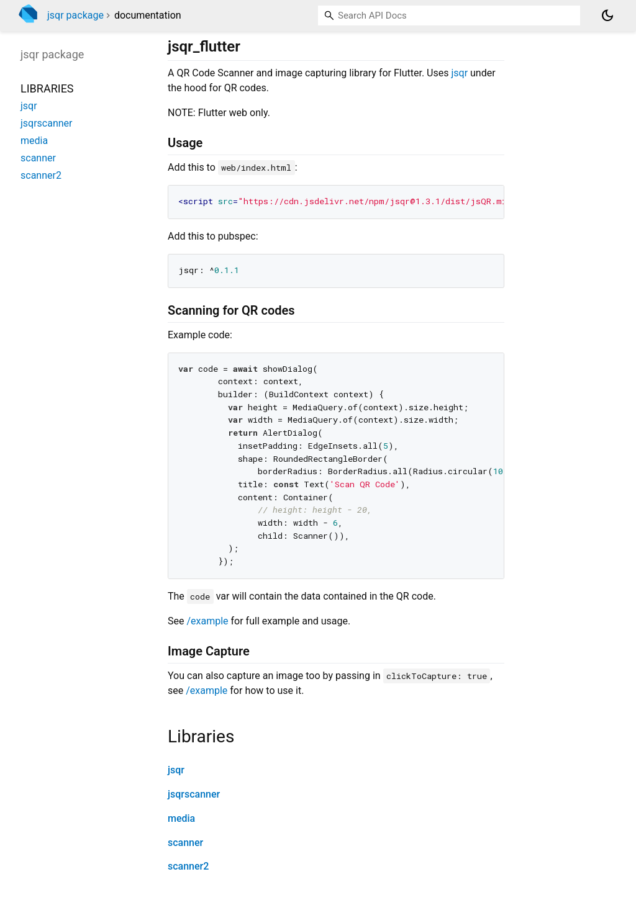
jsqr (459, 73)
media (181, 818)
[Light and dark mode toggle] (607, 15)
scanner (185, 842)
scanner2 (188, 866)
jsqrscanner (194, 794)
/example (207, 621)
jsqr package (75, 15)
